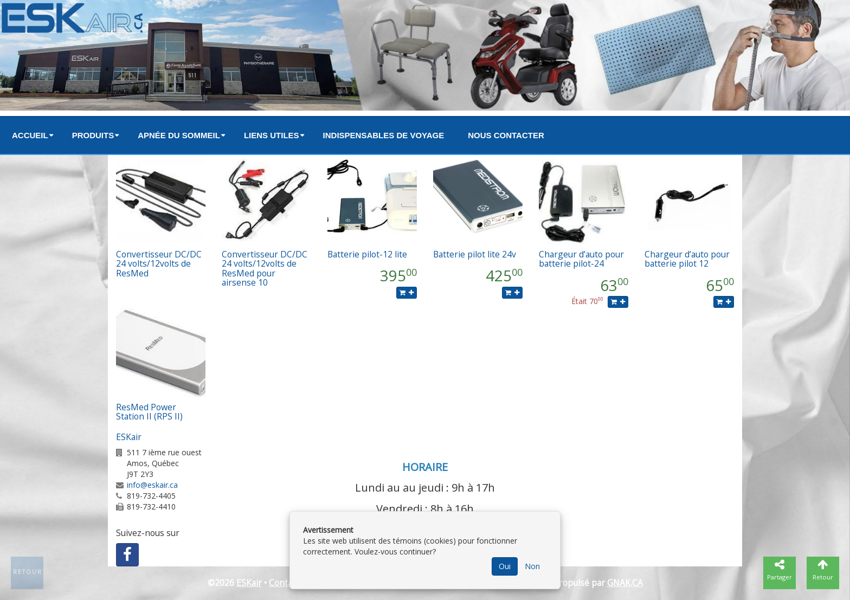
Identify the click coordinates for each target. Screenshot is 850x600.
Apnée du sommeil (179, 135)
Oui (505, 566)
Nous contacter (506, 135)
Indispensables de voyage (384, 135)
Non (532, 566)
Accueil (30, 135)
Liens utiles (271, 135)
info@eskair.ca (152, 485)
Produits (93, 135)
